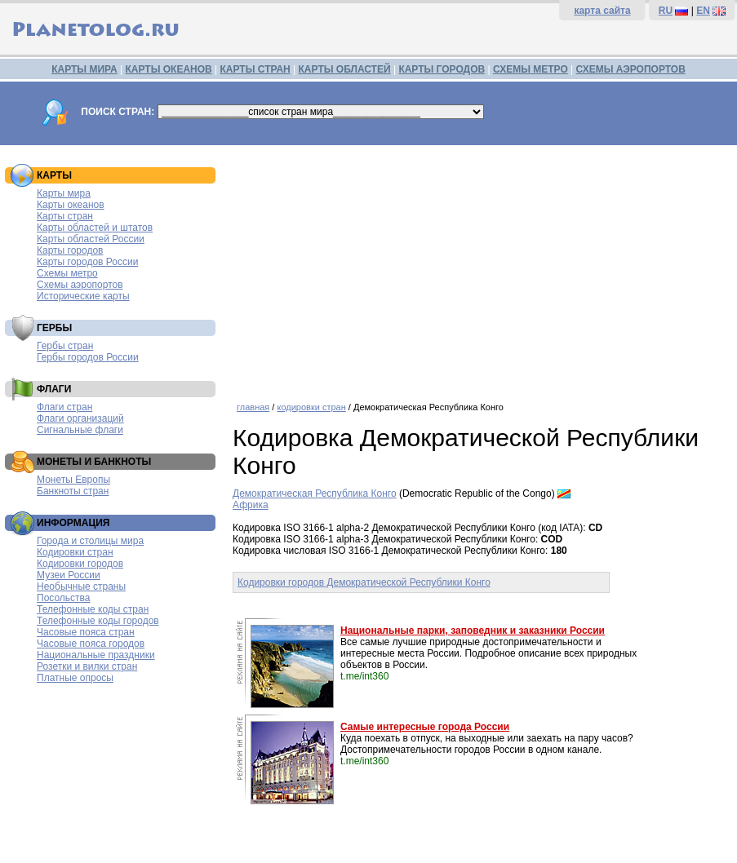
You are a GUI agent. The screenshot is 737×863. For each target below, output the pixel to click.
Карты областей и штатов (95, 227)
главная (253, 407)
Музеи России (68, 575)
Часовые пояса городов (90, 643)
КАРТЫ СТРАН (255, 69)
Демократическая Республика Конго (315, 493)
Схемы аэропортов (80, 284)
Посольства (64, 598)
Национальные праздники (96, 655)
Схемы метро (67, 273)
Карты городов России (87, 262)
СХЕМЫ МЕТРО (530, 69)
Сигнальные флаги (80, 430)
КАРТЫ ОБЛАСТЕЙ (345, 69)
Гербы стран (65, 346)
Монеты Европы (73, 479)
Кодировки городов (80, 563)
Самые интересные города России (424, 726)
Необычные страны (81, 586)
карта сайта (602, 10)
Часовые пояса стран (86, 632)
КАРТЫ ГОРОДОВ (441, 69)
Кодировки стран (75, 552)
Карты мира (64, 193)
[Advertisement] (481, 267)
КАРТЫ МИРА (84, 69)
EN (703, 10)
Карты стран (65, 216)
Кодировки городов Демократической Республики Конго (364, 582)
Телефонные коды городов (98, 620)
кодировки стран (311, 407)
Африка (251, 505)
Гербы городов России (88, 357)
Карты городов (70, 250)
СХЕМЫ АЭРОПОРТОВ (631, 69)
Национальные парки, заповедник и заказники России (472, 630)
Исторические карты (83, 296)
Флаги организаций (80, 418)
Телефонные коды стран (93, 609)
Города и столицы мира (90, 541)
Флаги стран (64, 407)
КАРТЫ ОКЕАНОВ (168, 69)
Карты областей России (90, 239)
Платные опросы (75, 678)
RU (666, 10)
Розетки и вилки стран (87, 666)
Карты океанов (70, 204)
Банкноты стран (73, 491)
